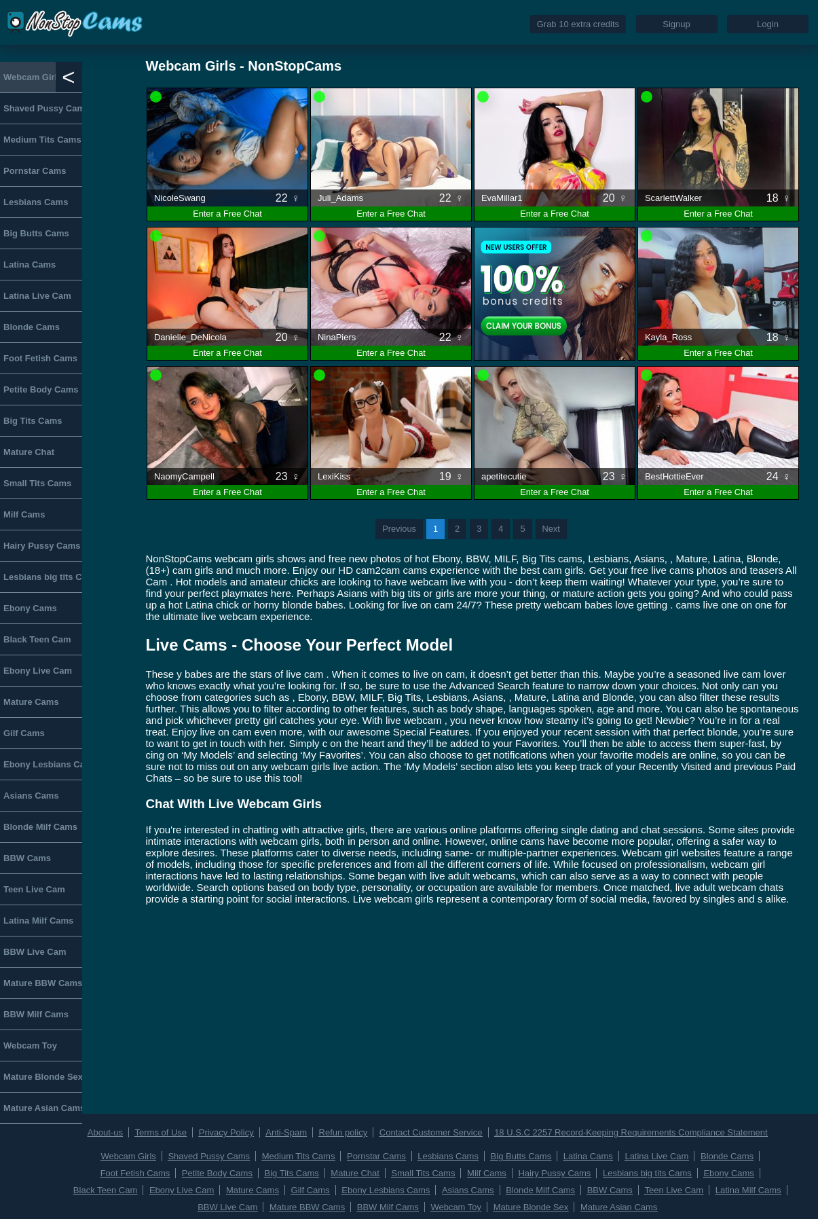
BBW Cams (27, 858)
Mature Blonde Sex (42, 1077)
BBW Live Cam (34, 952)
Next (551, 529)
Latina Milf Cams (38, 920)
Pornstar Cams (34, 171)
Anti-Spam (286, 1132)
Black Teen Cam (37, 639)
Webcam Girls (32, 77)
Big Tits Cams (32, 421)
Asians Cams (31, 795)
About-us (105, 1132)
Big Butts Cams (36, 233)
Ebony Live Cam (37, 671)
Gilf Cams (24, 733)
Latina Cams (29, 264)
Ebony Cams (30, 608)
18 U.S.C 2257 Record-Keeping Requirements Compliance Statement (631, 1132)
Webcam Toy (30, 1045)
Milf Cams (24, 514)
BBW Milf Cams (36, 1014)
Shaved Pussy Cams (42, 108)
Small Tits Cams (37, 483)
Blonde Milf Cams (40, 827)
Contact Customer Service (431, 1132)
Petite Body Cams (41, 389)
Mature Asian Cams (42, 1108)
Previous (399, 529)
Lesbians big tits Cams (42, 577)
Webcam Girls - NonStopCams (244, 65)
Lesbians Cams (35, 202)
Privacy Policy (226, 1132)
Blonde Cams (31, 327)
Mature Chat (28, 452)
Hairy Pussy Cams (41, 546)
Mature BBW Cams (42, 983)
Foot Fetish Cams (40, 358)
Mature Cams (31, 702)
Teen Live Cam (34, 889)
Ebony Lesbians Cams (42, 764)
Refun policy (343, 1132)
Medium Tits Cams (42, 139)
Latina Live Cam (37, 296)
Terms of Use (161, 1132)
